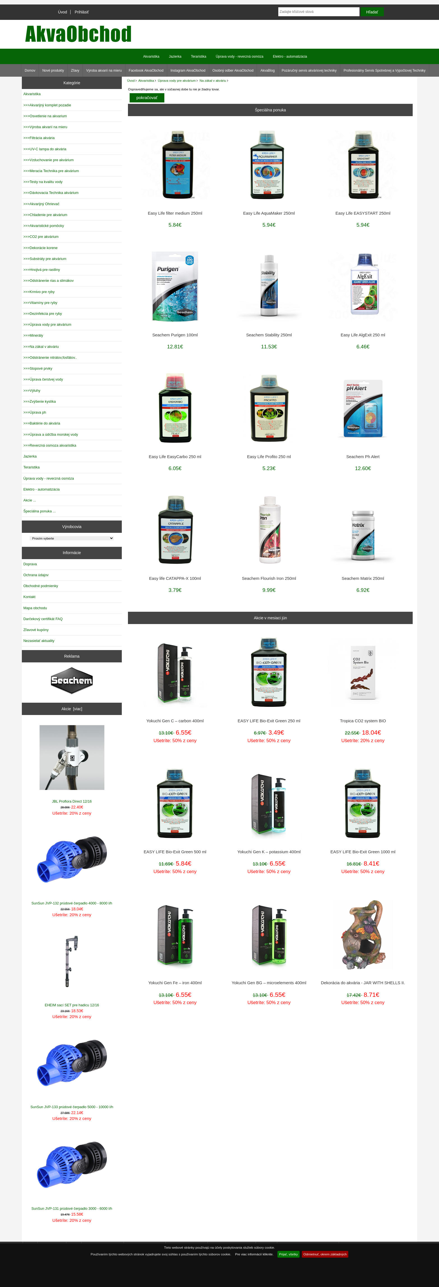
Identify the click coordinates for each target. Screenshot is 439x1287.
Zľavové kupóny (35, 630)
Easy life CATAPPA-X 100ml (175, 578)
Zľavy (75, 70)
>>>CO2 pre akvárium (41, 237)
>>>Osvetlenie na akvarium (45, 116)
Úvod (62, 12)
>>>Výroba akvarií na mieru (45, 127)
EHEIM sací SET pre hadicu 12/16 (72, 966)
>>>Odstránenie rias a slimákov (48, 280)
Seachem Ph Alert (363, 456)
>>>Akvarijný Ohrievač (41, 204)
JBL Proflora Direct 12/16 (72, 763)
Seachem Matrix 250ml (363, 578)
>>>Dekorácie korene (40, 248)
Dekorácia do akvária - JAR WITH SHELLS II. (363, 983)
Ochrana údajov (35, 575)
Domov (30, 70)
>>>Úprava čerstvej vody (43, 379)
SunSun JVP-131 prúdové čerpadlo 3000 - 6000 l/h (71, 1170)
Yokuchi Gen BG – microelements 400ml (269, 983)
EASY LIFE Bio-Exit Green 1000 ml (362, 852)
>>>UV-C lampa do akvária (44, 149)
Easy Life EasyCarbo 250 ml (175, 456)
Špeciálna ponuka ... (39, 511)
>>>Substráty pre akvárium (44, 259)
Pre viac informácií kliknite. (254, 1254)
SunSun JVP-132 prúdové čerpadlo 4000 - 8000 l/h (71, 864)
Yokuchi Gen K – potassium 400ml (269, 852)
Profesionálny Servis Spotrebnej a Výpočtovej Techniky (385, 70)
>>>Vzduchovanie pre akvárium (48, 160)
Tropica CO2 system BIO (363, 721)
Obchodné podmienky (40, 586)
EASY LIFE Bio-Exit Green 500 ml (175, 852)
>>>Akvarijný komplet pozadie (47, 105)
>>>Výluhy (31, 390)
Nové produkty (53, 70)
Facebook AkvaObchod (146, 70)
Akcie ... (29, 500)
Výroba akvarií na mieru (104, 70)
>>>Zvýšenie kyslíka (39, 401)
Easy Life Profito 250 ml (269, 456)
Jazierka (175, 56)
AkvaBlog (267, 70)
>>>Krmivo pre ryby (39, 292)
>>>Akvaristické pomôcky (43, 226)
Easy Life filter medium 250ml (175, 213)
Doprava (30, 564)
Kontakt (29, 597)
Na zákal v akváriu (213, 80)
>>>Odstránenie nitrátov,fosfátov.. (50, 357)
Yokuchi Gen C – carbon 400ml (175, 721)
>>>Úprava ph (34, 412)
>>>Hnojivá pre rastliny (41, 270)
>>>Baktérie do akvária (41, 423)
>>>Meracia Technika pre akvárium (51, 171)
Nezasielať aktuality (38, 641)
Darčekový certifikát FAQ (42, 619)
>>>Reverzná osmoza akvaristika (49, 445)
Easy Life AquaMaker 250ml (269, 213)
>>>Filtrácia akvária (39, 138)
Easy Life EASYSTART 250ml (362, 213)
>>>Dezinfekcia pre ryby (42, 313)
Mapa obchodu (35, 608)
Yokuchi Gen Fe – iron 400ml (175, 983)
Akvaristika (146, 80)
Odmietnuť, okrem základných (325, 1254)
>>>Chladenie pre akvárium (45, 215)
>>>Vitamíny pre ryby (40, 303)
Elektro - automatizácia (290, 56)
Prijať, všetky (288, 1254)
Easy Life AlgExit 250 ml (363, 335)
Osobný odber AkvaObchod (233, 70)
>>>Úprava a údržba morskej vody (50, 434)
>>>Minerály (33, 335)
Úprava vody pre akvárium (177, 80)
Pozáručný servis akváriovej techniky (309, 70)
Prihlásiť (82, 12)
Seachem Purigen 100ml (175, 335)
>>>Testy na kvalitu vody (42, 182)
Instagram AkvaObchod (188, 70)
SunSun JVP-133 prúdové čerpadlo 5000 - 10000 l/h (72, 1068)
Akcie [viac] (72, 709)
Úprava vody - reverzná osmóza (239, 56)
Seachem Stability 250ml (269, 335)
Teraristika (198, 56)
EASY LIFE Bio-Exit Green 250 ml (269, 721)
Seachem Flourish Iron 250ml (269, 578)
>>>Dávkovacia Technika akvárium (50, 193)
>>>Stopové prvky (37, 368)
